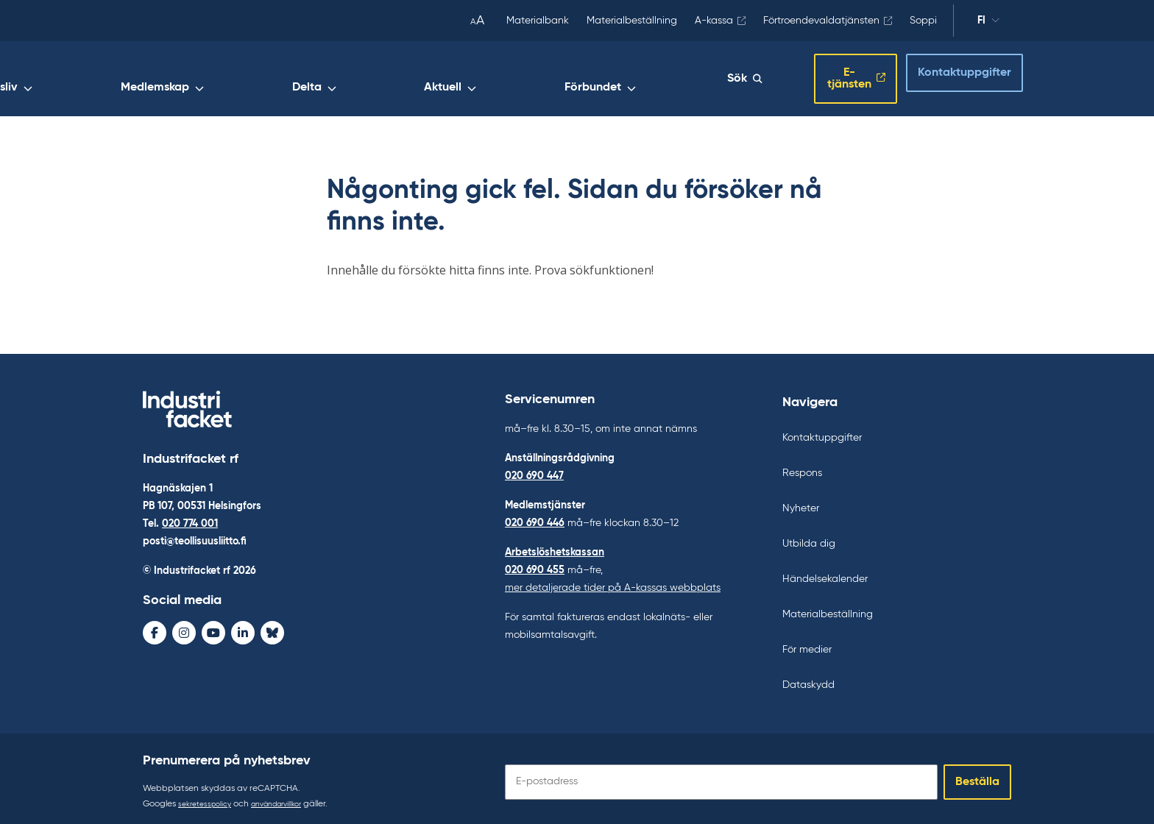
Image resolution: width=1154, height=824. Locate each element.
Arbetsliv (352, 79)
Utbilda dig (808, 537)
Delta (525, 79)
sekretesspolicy (208, 797)
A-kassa (714, 20)
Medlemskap (443, 79)
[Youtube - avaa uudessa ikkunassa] (213, 629)
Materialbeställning (632, 20)
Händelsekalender (825, 572)
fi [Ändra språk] (981, 20)
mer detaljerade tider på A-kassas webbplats (613, 581)
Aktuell (590, 79)
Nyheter (800, 502)
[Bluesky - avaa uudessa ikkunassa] (272, 629)
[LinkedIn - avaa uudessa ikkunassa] (243, 629)
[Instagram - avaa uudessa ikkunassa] (184, 629)
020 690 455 (534, 563)
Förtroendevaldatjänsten (821, 20)
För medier (807, 643)
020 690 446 (534, 516)
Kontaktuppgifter (951, 74)
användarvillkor (290, 797)
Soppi (923, 20)
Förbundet (670, 79)
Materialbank (537, 20)
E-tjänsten (826, 76)
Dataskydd (808, 678)
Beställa (977, 775)
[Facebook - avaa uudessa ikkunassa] (154, 629)
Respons (802, 466)
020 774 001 (190, 520)
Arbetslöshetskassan (554, 546)
